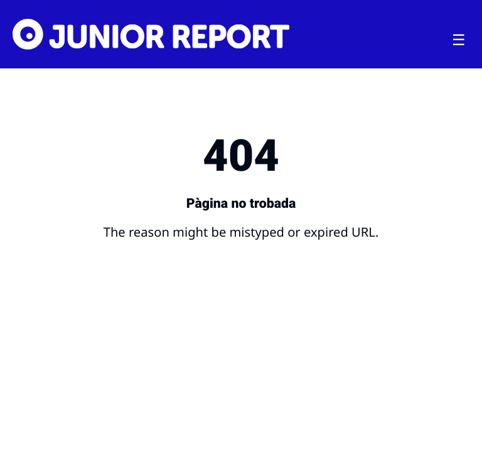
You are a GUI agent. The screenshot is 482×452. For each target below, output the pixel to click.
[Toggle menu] (458, 40)
